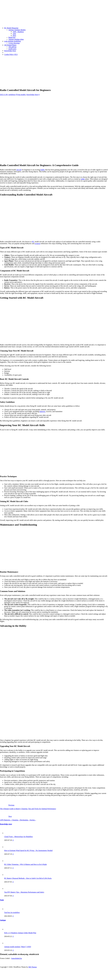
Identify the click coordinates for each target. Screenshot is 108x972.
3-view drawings (14, 43)
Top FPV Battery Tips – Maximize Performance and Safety (24, 892)
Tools (2, 900)
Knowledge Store (10, 51)
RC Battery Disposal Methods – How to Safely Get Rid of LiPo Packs (28, 878)
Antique (3, 920)
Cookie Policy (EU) (11, 54)
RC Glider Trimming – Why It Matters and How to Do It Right (25, 864)
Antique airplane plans (16, 39)
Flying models (21, 94)
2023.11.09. (4, 94)
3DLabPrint (12, 47)
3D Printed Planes (10, 45)
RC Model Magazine (11, 28)
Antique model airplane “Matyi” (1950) (17, 947)
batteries (42, 411)
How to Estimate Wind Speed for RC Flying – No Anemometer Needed (28, 850)
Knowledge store (6, 824)
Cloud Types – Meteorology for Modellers (18, 836)
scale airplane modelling (12, 41)
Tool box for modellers (12, 912)
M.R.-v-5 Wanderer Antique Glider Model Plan (20, 933)
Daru (14, 35)
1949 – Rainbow (18, 32)
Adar (14, 34)
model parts (12, 49)
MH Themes (32, 967)
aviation (37, 243)
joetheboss (12, 94)
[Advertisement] (54, 72)
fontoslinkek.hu (16, 958)
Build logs (11, 37)
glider (83, 179)
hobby (43, 170)
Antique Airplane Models (17, 30)
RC (33, 242)
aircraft (18, 170)
